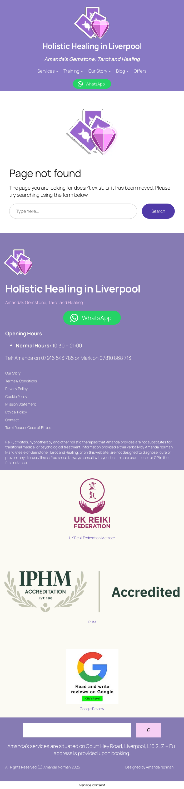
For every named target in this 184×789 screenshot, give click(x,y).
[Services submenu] (57, 71)
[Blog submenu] (127, 71)
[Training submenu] (82, 71)
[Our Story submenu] (109, 71)
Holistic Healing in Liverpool (92, 46)
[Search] (148, 730)
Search (158, 211)
